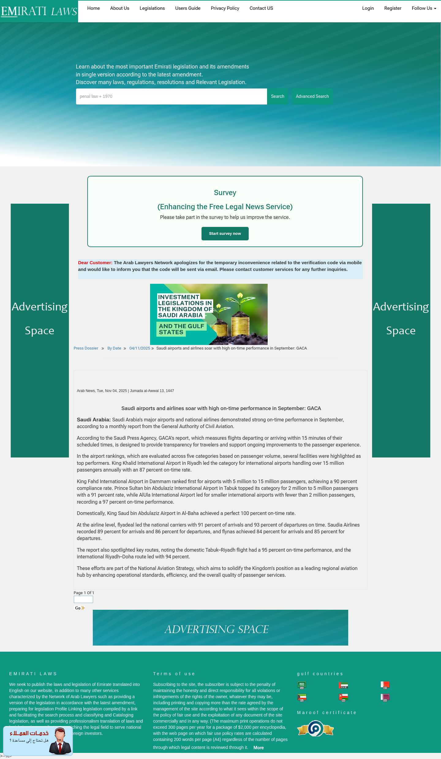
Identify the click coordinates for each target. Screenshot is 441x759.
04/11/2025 (140, 348)
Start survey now (225, 233)
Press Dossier (86, 348)
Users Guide (187, 8)
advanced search (312, 96)
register (392, 8)
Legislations (152, 8)
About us (119, 8)
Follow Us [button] (424, 8)
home (93, 8)
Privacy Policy (225, 8)
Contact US (261, 8)
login (368, 8)
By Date (114, 348)
